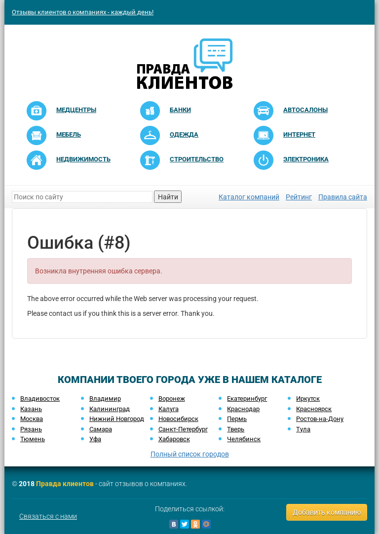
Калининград (109, 409)
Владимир (105, 398)
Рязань (31, 429)
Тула (303, 429)
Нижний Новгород (116, 418)
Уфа (95, 439)
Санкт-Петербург (183, 429)
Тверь (235, 429)
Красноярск (314, 409)
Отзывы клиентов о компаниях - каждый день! (82, 12)
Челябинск (244, 439)
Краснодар (243, 409)
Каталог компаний (249, 197)
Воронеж (171, 398)
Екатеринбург (247, 398)
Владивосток (40, 398)
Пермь (237, 418)
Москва (31, 418)
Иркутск (308, 398)
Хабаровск (174, 439)
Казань (31, 409)
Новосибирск (178, 418)
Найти (168, 197)
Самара (100, 429)
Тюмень (32, 439)
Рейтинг (299, 197)
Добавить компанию (327, 512)
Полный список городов (190, 454)
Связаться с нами (48, 516)
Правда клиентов (65, 484)
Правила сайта (342, 197)
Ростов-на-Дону (319, 418)
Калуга (168, 409)
